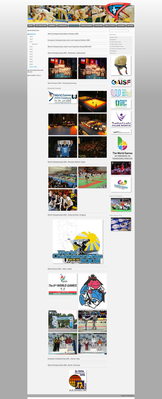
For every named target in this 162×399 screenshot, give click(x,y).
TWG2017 (35, 44)
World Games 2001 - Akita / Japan (60, 269)
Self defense (113, 51)
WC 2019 (130, 25)
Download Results (54, 88)
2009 (31, 64)
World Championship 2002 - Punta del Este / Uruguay (67, 215)
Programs (99, 25)
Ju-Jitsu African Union (116, 44)
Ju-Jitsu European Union (116, 46)
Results (33, 34)
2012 (31, 56)
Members (52, 25)
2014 (31, 51)
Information (34, 30)
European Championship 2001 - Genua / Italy (64, 359)
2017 (31, 41)
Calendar (121, 25)
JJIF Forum (113, 53)
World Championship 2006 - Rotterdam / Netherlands (67, 53)
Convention (62, 25)
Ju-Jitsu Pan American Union (118, 48)
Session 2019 (113, 37)
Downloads (113, 39)
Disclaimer (130, 396)
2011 (31, 59)
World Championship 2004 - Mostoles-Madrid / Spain (66, 162)
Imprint (123, 396)
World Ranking (86, 25)
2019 (31, 36)
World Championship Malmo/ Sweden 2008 (63, 34)
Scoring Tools (35, 75)
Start (31, 25)
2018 (31, 39)
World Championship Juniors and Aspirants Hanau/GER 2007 (70, 46)
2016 (31, 46)
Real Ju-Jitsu (110, 25)
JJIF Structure (41, 25)
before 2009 (33, 67)
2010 (31, 62)
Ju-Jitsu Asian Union (115, 42)
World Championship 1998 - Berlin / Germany (64, 365)
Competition (74, 25)
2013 (31, 54)
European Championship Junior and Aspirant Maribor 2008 (69, 40)
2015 (31, 49)
